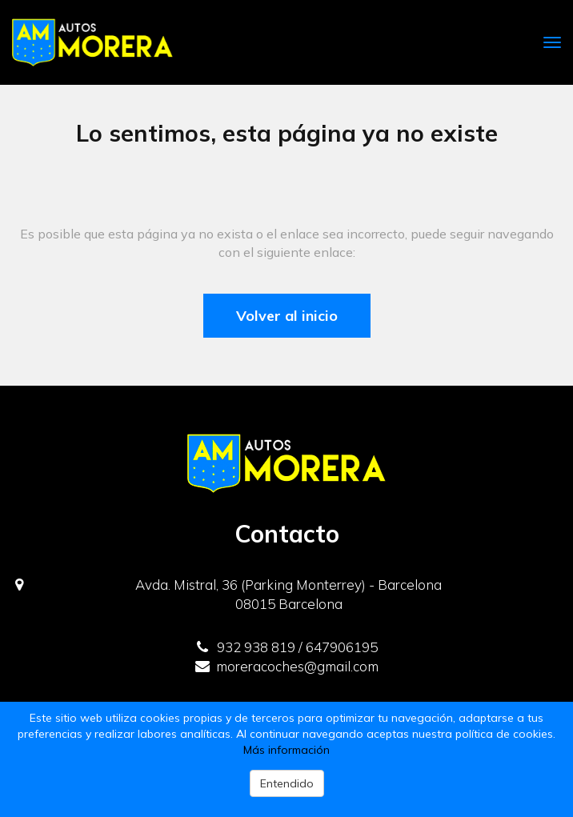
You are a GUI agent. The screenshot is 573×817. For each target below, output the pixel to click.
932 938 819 (245, 647)
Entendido (287, 783)
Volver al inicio (287, 315)
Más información (286, 750)
